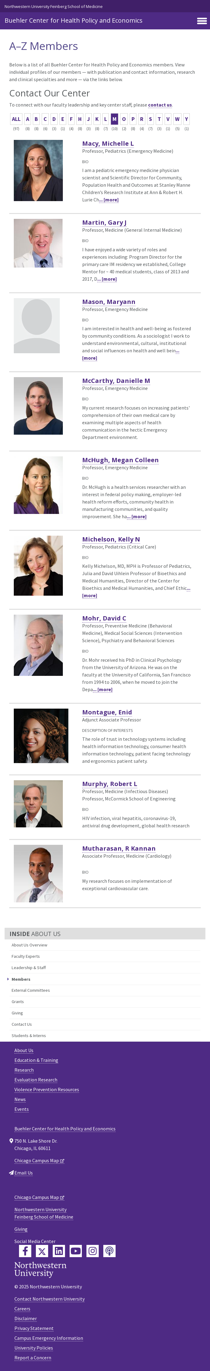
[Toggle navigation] (202, 21)
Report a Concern (32, 1357)
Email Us (23, 1173)
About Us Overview (29, 945)
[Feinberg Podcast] (109, 1251)
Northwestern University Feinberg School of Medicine (54, 6)
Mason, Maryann (109, 302)
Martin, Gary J (104, 222)
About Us (23, 1050)
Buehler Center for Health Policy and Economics (74, 20)
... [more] (109, 200)
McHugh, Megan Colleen (120, 460)
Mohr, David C (104, 618)
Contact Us (22, 1024)
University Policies (33, 1348)
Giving (17, 1013)
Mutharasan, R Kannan (119, 848)
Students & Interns (29, 1035)
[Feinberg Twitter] (42, 1251)
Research (24, 1070)
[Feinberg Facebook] (25, 1251)
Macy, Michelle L (108, 143)
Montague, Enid (107, 712)
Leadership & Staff (29, 967)
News (20, 1099)
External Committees (31, 990)
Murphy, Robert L (109, 784)
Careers (22, 1308)
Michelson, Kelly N (111, 539)
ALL (16, 118)
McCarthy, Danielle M (116, 380)
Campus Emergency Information (48, 1338)
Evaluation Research (35, 1080)
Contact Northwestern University (49, 1299)
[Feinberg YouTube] (76, 1251)
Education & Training (36, 1060)
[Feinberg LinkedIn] (59, 1251)
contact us (160, 105)
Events (21, 1109)
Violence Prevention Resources (46, 1089)
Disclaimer (25, 1318)
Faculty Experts (26, 956)
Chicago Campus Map (36, 1160)
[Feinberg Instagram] (92, 1251)
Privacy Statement (34, 1328)
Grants (18, 1001)
